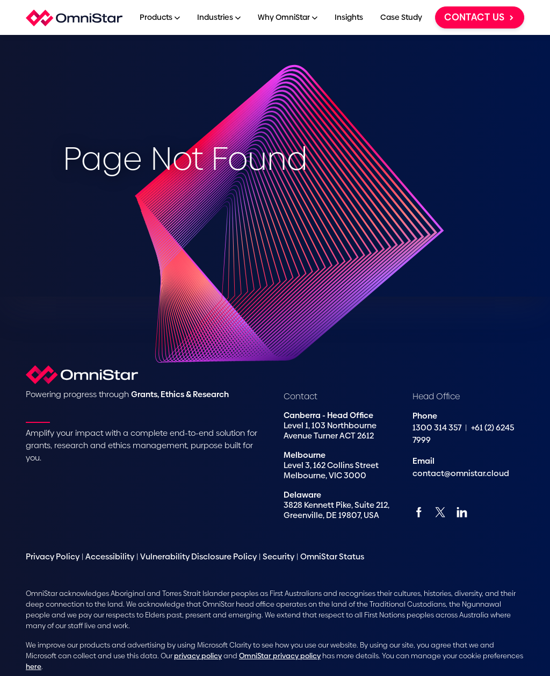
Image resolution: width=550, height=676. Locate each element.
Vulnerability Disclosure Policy (198, 556)
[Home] (74, 17)
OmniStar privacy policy (280, 656)
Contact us (479, 17)
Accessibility (109, 556)
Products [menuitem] (160, 17)
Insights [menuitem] (349, 17)
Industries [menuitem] (219, 17)
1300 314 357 (437, 427)
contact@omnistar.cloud (460, 473)
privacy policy (198, 656)
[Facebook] (419, 512)
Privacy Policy (52, 556)
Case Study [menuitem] (401, 17)
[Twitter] (440, 512)
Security (278, 556)
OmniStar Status (332, 556)
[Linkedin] (462, 512)
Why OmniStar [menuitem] (287, 17)
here (33, 666)
